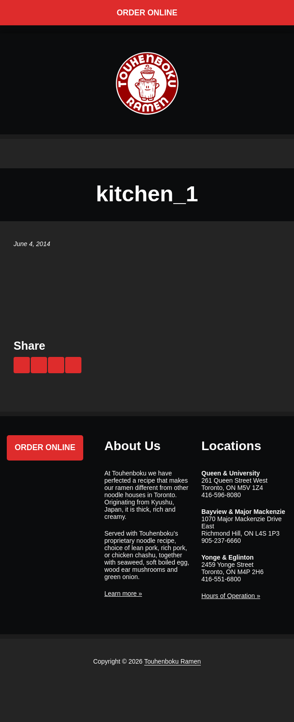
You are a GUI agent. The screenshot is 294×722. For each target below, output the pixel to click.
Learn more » (123, 593)
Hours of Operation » (230, 595)
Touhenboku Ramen (172, 661)
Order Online (147, 12)
